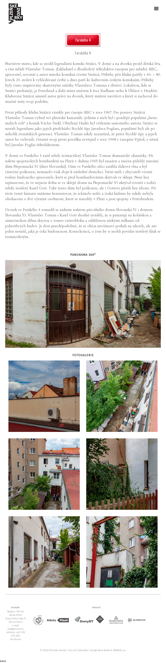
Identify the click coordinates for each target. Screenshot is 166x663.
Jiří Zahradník (81, 650)
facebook (15, 639)
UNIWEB (117, 650)
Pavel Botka (104, 650)
